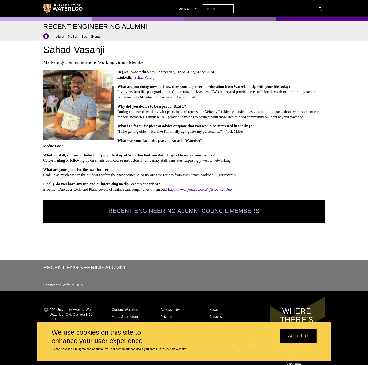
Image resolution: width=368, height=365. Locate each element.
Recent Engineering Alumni (84, 267)
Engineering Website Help (63, 285)
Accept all (298, 336)
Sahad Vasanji (145, 77)
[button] (286, 8)
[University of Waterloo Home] (63, 8)
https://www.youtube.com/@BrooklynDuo (200, 189)
